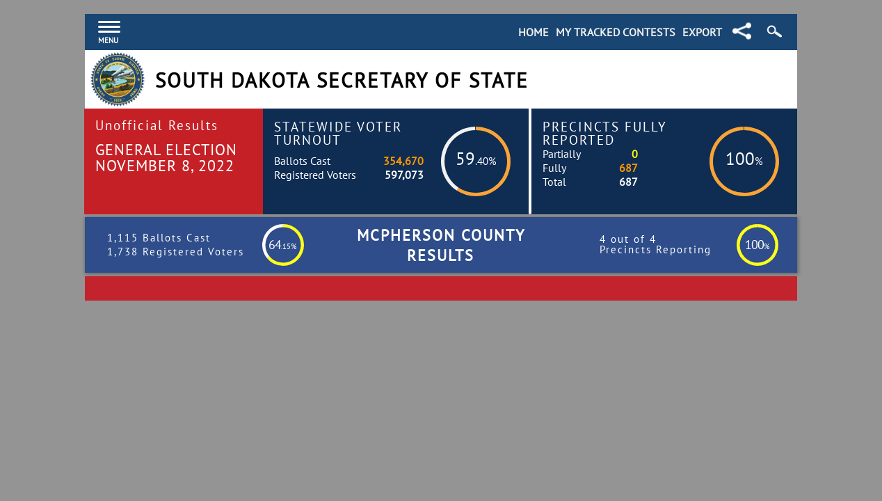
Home (533, 32)
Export (702, 32)
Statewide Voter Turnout (338, 133)
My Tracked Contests (615, 32)
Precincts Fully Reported (605, 133)
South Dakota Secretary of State (342, 80)
